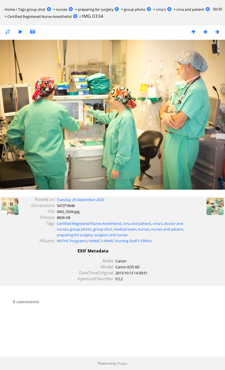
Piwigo (122, 363)
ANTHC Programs (71, 240)
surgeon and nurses (111, 234)
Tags (22, 9)
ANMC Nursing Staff (120, 240)
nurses (61, 9)
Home (10, 9)
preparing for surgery (96, 9)
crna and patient (190, 9)
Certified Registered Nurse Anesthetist (39, 16)
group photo (134, 9)
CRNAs (146, 240)
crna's (161, 9)
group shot (36, 9)
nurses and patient (167, 229)
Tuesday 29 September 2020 (80, 199)
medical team (125, 229)
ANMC (94, 240)
